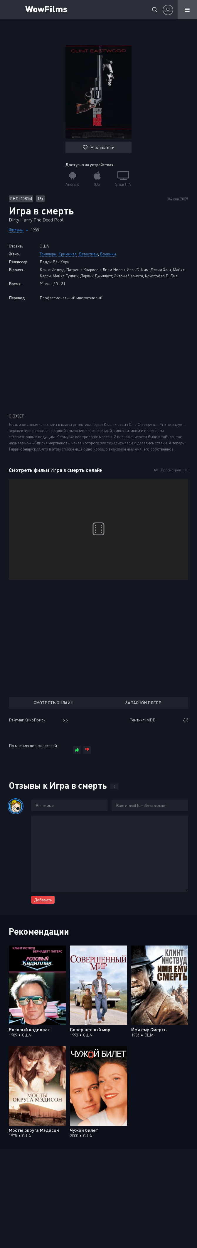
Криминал (67, 253)
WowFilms (46, 8)
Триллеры (48, 253)
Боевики (108, 253)
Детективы (88, 253)
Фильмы (16, 229)
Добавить (43, 899)
